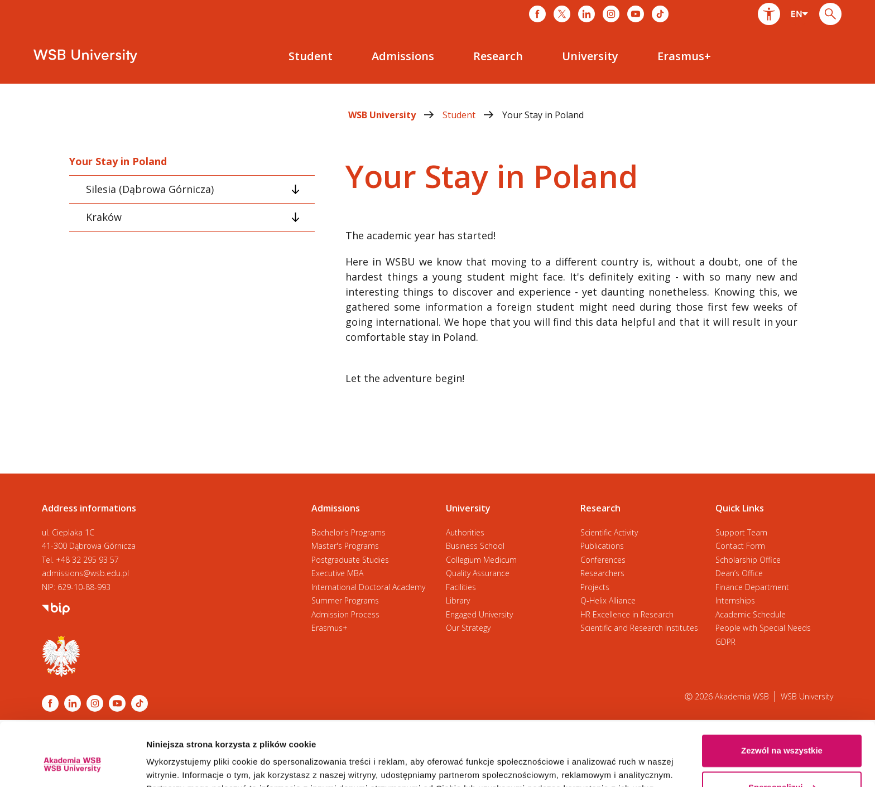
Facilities (461, 587)
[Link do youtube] (635, 14)
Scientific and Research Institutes (639, 627)
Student (472, 115)
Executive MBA (337, 573)
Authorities (465, 532)
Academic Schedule (750, 614)
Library (458, 600)
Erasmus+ (329, 627)
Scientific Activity (609, 532)
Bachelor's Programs (348, 532)
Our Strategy (468, 627)
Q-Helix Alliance (608, 600)
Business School (475, 545)
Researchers (602, 573)
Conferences (603, 559)
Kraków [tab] (104, 217)
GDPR (725, 641)
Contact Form (740, 545)
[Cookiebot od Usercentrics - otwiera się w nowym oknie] (72, 765)
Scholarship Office (748, 559)
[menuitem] (310, 56)
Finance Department (752, 587)
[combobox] (800, 14)
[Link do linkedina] (586, 14)
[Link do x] (562, 14)
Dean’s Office (739, 573)
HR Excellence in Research (627, 614)
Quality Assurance (477, 573)
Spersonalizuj (782, 732)
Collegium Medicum (481, 559)
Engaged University (479, 614)
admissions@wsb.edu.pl (85, 573)
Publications (602, 545)
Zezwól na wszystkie (782, 696)
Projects (594, 587)
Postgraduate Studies (350, 559)
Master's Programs (345, 545)
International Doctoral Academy (368, 587)
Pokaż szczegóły (179, 765)
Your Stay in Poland (543, 115)
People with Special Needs (763, 627)
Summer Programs (345, 600)
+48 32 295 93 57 (87, 559)
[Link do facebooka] (537, 14)
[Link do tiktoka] (660, 14)
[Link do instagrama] (611, 14)
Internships (735, 600)
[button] (769, 14)
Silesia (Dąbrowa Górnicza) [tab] (150, 189)
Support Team (741, 532)
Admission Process (345, 614)
